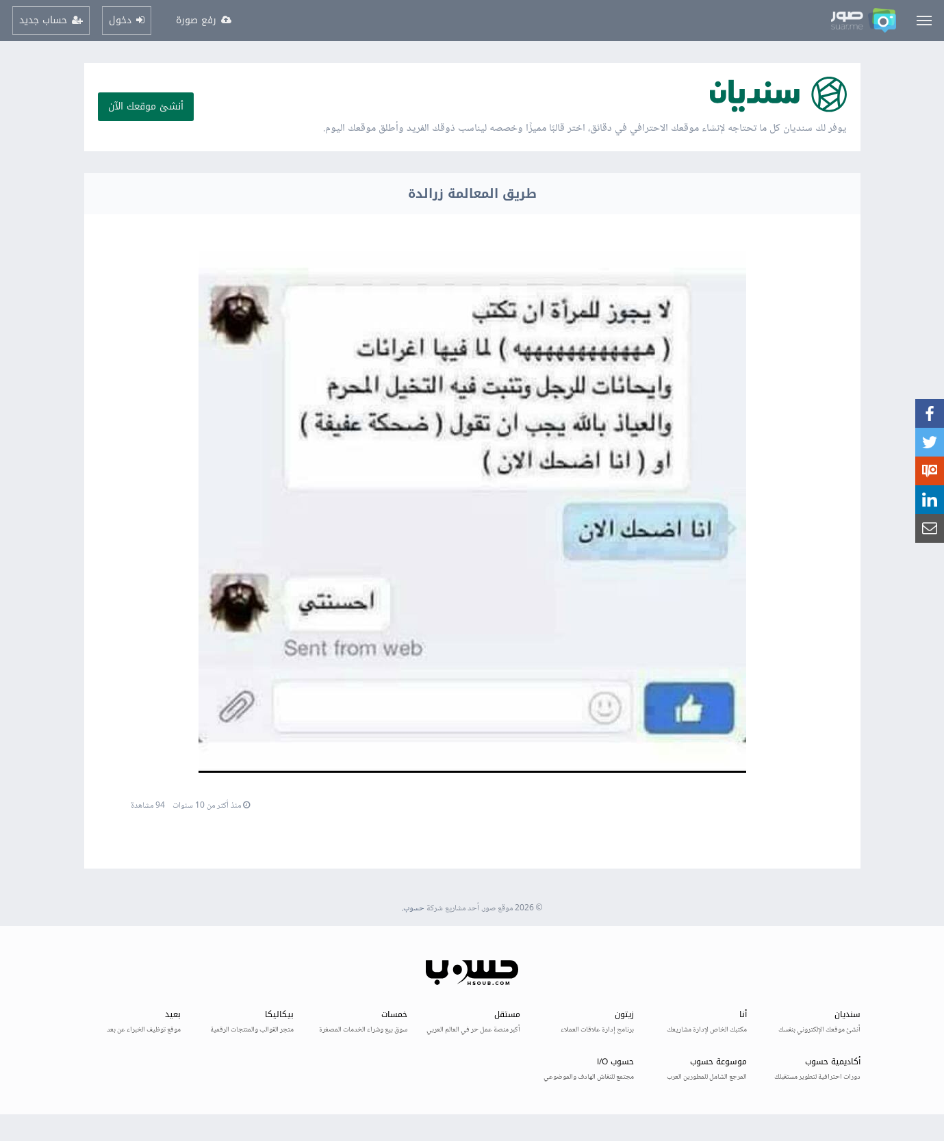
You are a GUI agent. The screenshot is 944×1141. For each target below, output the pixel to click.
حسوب (413, 908)
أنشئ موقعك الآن (145, 106)
